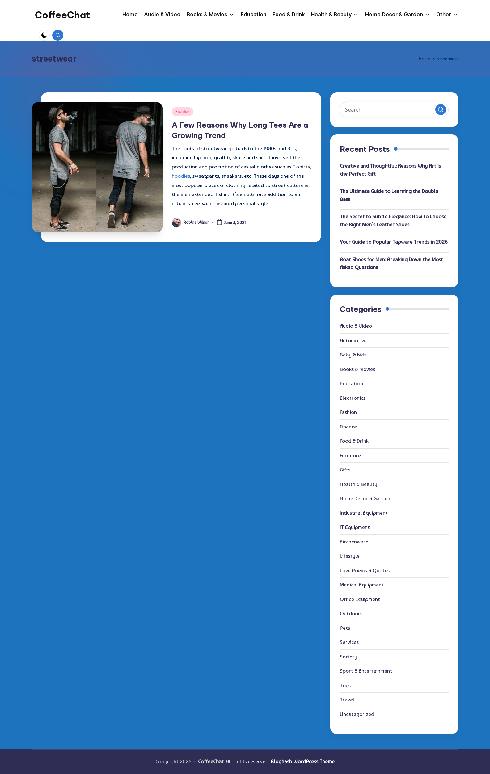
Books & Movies (357, 369)
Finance (348, 426)
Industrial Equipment (364, 513)
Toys (345, 685)
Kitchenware (354, 541)
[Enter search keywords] (394, 109)
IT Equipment (355, 527)
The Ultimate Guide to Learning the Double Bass (389, 195)
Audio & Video (356, 326)
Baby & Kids (353, 354)
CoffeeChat (62, 15)
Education (351, 383)
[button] (440, 109)
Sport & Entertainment (366, 671)
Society (348, 656)
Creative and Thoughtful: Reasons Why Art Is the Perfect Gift (390, 170)
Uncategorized (357, 714)
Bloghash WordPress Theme (303, 761)
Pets (345, 628)
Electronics (352, 398)
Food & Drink (354, 441)
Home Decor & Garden (365, 498)
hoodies (181, 176)
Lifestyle (350, 556)
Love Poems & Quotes (365, 570)
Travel (347, 699)
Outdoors (351, 613)
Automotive (353, 340)
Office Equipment (360, 599)
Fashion (182, 111)
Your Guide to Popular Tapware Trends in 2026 (394, 242)
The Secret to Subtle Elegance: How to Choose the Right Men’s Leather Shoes (393, 220)
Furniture (350, 455)
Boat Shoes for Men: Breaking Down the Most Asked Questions (391, 263)
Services (349, 642)
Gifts (345, 469)
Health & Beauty (358, 484)
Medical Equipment (362, 584)
